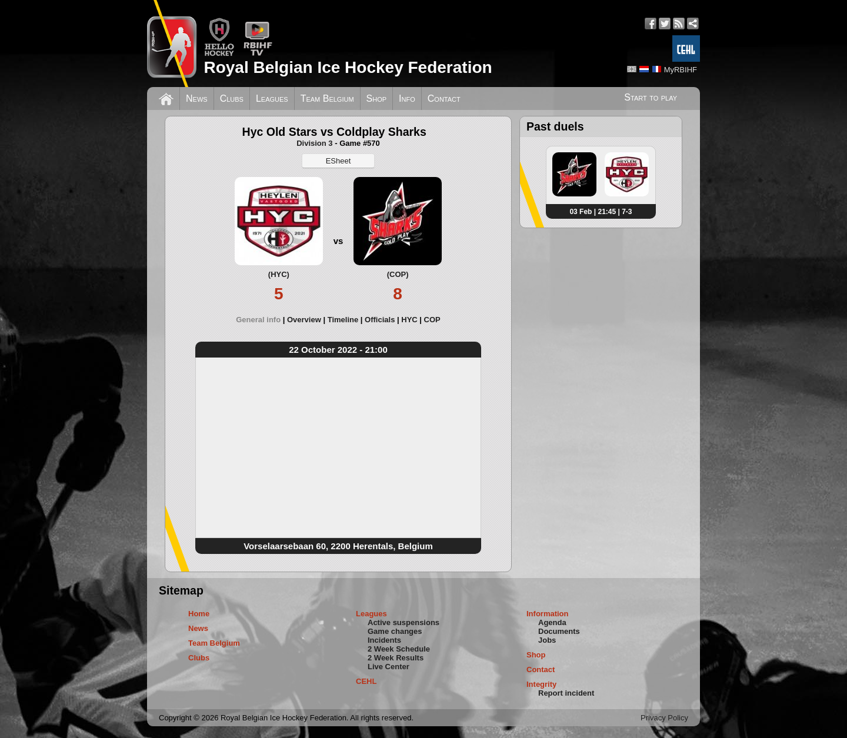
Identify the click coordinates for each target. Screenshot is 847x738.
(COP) (398, 274)
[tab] (261, 319)
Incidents (384, 640)
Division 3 (314, 143)
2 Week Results (396, 657)
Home (198, 613)
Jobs (547, 640)
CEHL (366, 681)
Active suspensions (403, 622)
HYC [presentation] (409, 319)
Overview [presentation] (304, 319)
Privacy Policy (664, 717)
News (197, 98)
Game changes (395, 631)
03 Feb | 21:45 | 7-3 (600, 212)
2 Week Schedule (399, 649)
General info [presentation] (258, 319)
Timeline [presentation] (343, 319)
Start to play (650, 97)
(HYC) (278, 274)
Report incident (566, 693)
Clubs (232, 98)
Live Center (388, 666)
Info (407, 98)
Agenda (552, 622)
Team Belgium (327, 98)
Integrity (541, 684)
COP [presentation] (432, 319)
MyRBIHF (680, 69)
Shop (376, 98)
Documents (559, 631)
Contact (444, 98)
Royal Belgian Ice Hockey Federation (348, 67)
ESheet (338, 160)
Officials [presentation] (380, 319)
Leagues (272, 98)
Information (547, 613)
